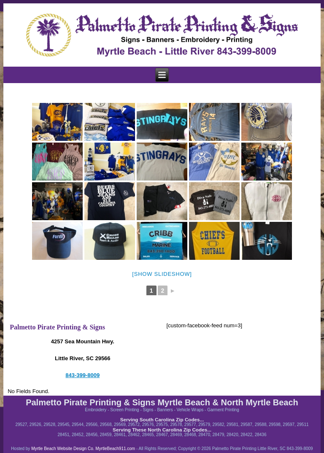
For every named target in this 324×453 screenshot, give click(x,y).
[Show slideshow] (162, 274)
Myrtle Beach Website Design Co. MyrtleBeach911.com (82, 448)
